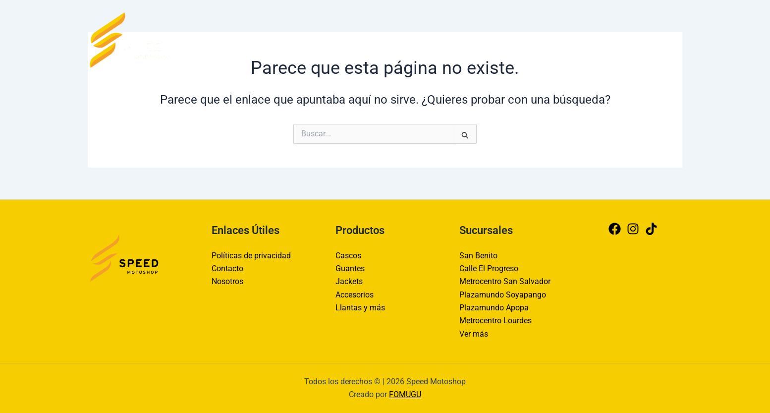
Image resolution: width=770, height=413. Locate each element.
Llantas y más (360, 307)
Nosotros (543, 39)
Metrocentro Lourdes (495, 321)
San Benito (478, 255)
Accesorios (354, 294)
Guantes (350, 268)
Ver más (473, 334)
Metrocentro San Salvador (504, 281)
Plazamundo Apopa (494, 307)
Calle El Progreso (488, 268)
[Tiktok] (675, 40)
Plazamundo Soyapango (502, 294)
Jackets (349, 281)
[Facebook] (636, 40)
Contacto (495, 39)
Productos (593, 39)
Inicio (453, 39)
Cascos (348, 255)
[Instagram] (655, 40)
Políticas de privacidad (251, 255)
